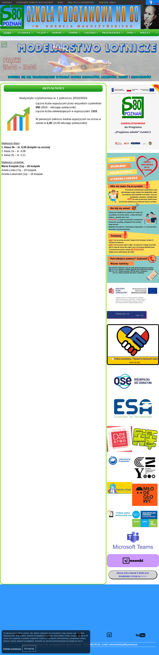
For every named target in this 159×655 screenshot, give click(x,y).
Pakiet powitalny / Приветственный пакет (136, 359)
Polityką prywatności (12, 649)
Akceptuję (29, 648)
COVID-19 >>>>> (138, 576)
